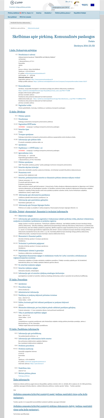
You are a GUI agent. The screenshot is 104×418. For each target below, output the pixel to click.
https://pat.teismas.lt (36, 363)
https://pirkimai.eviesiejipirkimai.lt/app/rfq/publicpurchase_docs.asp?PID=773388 (44, 91)
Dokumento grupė (33, 28)
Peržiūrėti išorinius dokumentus (20, 23)
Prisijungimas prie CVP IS (61, 7)
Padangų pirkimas (24, 376)
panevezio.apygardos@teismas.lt (35, 361)
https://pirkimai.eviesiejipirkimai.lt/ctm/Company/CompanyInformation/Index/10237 (60, 81)
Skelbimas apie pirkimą (18, 28)
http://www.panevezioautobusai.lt (42, 79)
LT (69, 2)
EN (66, 2)
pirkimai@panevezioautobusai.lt (35, 73)
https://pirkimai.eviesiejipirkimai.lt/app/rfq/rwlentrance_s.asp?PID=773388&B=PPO (59, 99)
